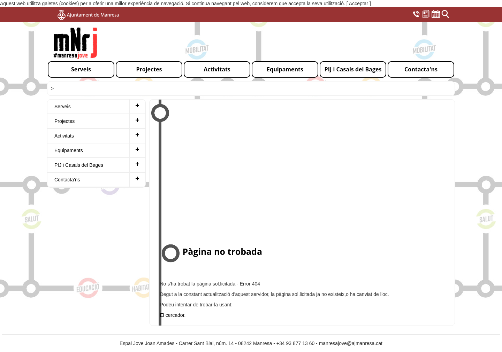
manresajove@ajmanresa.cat (350, 343)
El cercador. (173, 315)
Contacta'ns (67, 179)
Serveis (62, 106)
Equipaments (68, 150)
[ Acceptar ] (359, 3)
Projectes (64, 121)
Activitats (64, 136)
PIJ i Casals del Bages (78, 165)
